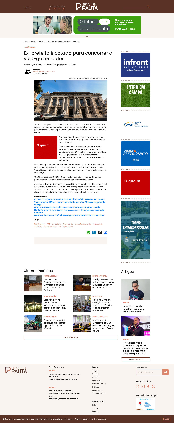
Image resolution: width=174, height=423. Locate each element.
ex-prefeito (56, 224)
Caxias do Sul (67, 224)
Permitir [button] (166, 419)
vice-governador (50, 227)
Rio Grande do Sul (65, 227)
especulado (98, 224)
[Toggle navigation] (27, 7)
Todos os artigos (135, 359)
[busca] (134, 6)
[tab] (87, 36)
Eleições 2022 (39, 224)
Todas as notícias (70, 338)
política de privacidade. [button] (97, 419)
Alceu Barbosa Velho (83, 224)
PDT (48, 224)
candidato (38, 227)
